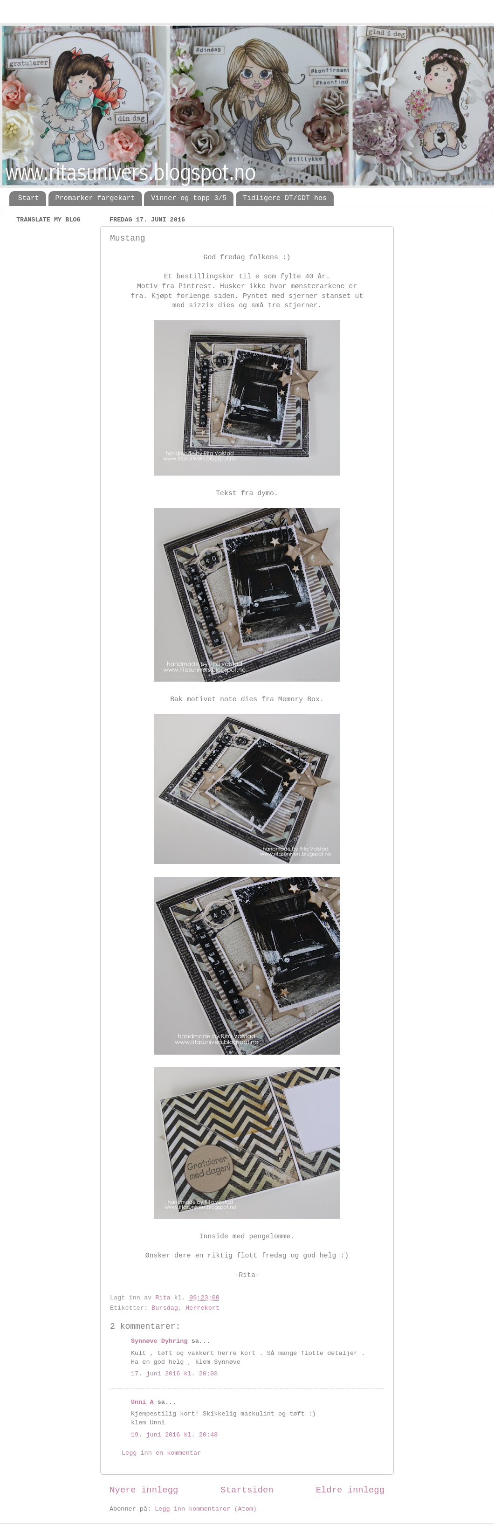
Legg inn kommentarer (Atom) (206, 1508)
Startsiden (246, 1490)
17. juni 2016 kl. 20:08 (174, 1373)
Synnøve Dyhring (159, 1341)
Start (28, 198)
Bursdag (164, 1308)
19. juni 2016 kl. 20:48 (174, 1434)
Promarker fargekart (95, 198)
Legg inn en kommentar (161, 1453)
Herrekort (202, 1308)
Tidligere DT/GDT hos (285, 198)
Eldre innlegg (350, 1490)
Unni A (142, 1402)
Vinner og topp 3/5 (188, 198)
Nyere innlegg (144, 1490)
